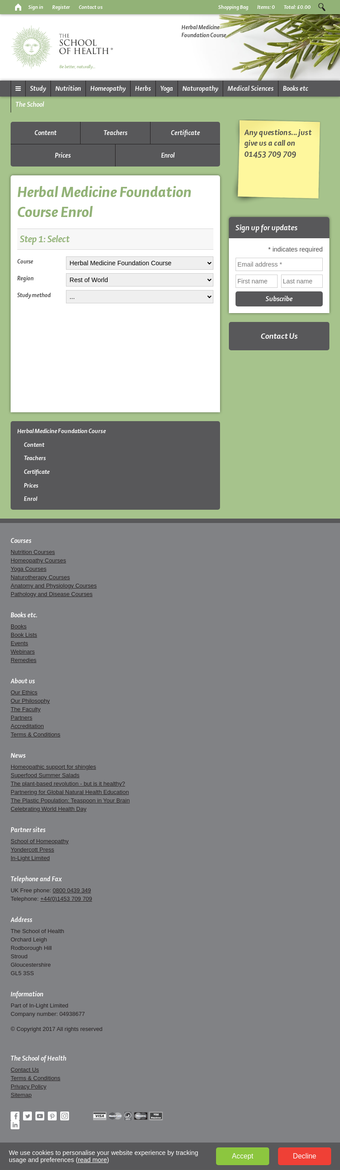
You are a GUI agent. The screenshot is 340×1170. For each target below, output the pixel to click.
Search (322, 7)
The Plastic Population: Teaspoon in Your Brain (70, 800)
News (18, 755)
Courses (21, 540)
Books (19, 626)
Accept (242, 1156)
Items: (266, 7)
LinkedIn (15, 1124)
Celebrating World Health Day (48, 809)
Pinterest (52, 1116)
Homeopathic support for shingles (53, 766)
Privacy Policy (28, 1086)
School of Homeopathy (40, 841)
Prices (63, 155)
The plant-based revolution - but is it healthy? (68, 783)
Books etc (295, 88)
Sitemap (21, 1095)
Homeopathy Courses (38, 560)
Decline (305, 1156)
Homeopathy (108, 88)
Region (25, 278)
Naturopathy (200, 88)
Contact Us (279, 335)
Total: (297, 7)
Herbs (143, 88)
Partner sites (28, 829)
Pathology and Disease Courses (52, 594)
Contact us (91, 7)
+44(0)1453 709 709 (66, 898)
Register (61, 7)
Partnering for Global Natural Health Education (70, 792)
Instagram (64, 1116)
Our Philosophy (30, 700)
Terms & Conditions (35, 734)
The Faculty (26, 709)
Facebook (15, 1116)
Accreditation (27, 726)
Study (38, 88)
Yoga (166, 88)
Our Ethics (24, 692)
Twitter (27, 1116)
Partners (21, 717)
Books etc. (24, 615)
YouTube (39, 1116)
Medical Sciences (251, 88)
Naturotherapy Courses (40, 577)
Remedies (23, 660)
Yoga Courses (28, 569)
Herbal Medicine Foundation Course (61, 431)
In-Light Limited (30, 858)
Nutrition (68, 88)
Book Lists (24, 634)
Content (46, 132)
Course (25, 261)
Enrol (168, 155)
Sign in (35, 7)
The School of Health (38, 1058)
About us (23, 681)
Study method (34, 295)
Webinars (23, 651)
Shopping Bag (233, 7)
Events (19, 643)
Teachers (116, 132)
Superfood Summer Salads (45, 775)
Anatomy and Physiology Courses (54, 585)
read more (92, 1159)
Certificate (185, 132)
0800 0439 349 (72, 890)
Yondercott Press (32, 849)
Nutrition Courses (33, 552)
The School (29, 104)
